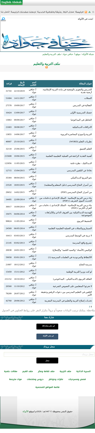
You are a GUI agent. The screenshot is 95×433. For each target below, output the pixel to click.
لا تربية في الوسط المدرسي (79, 235)
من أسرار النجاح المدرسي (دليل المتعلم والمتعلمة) (68, 185)
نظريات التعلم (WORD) (81, 141)
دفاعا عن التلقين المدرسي (79, 170)
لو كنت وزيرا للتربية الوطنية (79, 271)
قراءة (9, 83)
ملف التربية (65, 371)
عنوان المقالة (85, 83)
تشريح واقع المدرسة (82, 242)
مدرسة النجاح (85, 264)
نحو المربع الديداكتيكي (81, 177)
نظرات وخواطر (56, 379)
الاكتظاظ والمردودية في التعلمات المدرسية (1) (70, 257)
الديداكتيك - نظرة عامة (81, 163)
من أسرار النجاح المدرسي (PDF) (76, 192)
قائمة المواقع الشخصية (47, 387)
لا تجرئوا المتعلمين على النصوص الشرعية (72, 286)
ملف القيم (27, 371)
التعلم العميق (86, 148)
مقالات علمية (10, 371)
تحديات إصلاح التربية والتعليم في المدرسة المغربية (68, 300)
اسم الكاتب (33, 83)
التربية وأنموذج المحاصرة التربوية (76, 134)
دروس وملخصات (35, 379)
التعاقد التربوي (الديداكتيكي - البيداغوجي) (72, 279)
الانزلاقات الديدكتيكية (82, 127)
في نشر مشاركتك (48, 326)
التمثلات (88, 98)
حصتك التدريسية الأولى (81, 112)
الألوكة (26, 411)
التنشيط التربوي (84, 221)
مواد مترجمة (15, 379)
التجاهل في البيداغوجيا (81, 119)
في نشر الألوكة (48, 336)
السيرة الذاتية (83, 371)
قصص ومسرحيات (77, 379)
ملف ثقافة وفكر (46, 371)
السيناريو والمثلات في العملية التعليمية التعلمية (70, 228)
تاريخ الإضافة (21, 83)
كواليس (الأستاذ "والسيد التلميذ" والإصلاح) (72, 250)
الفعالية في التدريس (82, 105)
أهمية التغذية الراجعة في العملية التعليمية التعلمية (69, 156)
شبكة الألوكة (88, 54)
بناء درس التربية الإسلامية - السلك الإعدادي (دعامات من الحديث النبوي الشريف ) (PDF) (65, 199)
